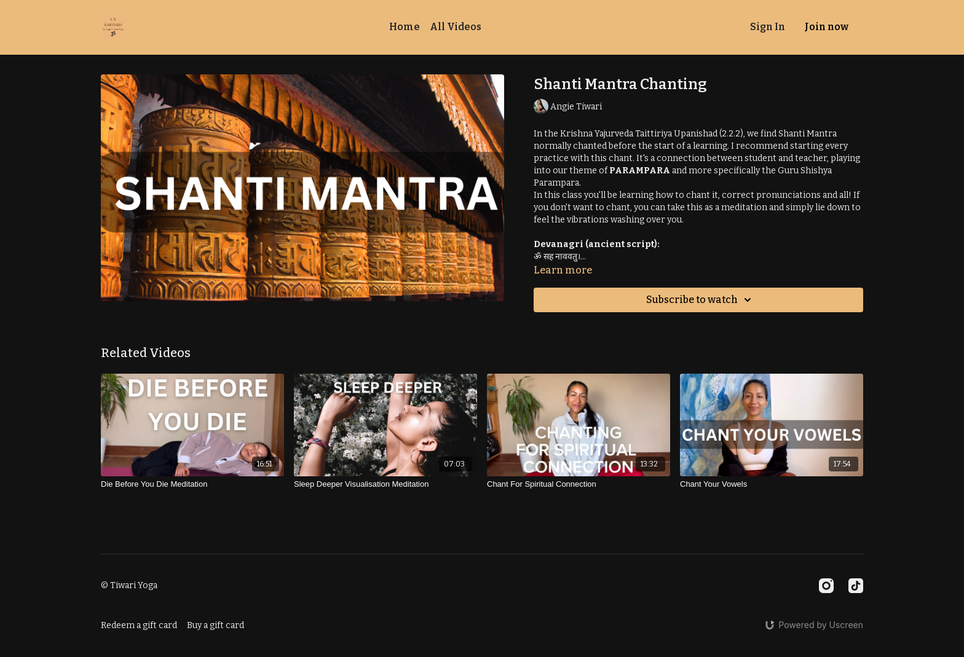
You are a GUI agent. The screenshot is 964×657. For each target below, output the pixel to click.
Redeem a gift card (139, 625)
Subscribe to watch (700, 300)
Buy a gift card (215, 625)
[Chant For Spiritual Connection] (578, 484)
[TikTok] (855, 585)
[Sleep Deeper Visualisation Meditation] (385, 484)
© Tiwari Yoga (129, 585)
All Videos (455, 27)
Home (404, 27)
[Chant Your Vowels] (771, 484)
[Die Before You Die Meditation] (192, 484)
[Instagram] (826, 585)
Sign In (767, 27)
